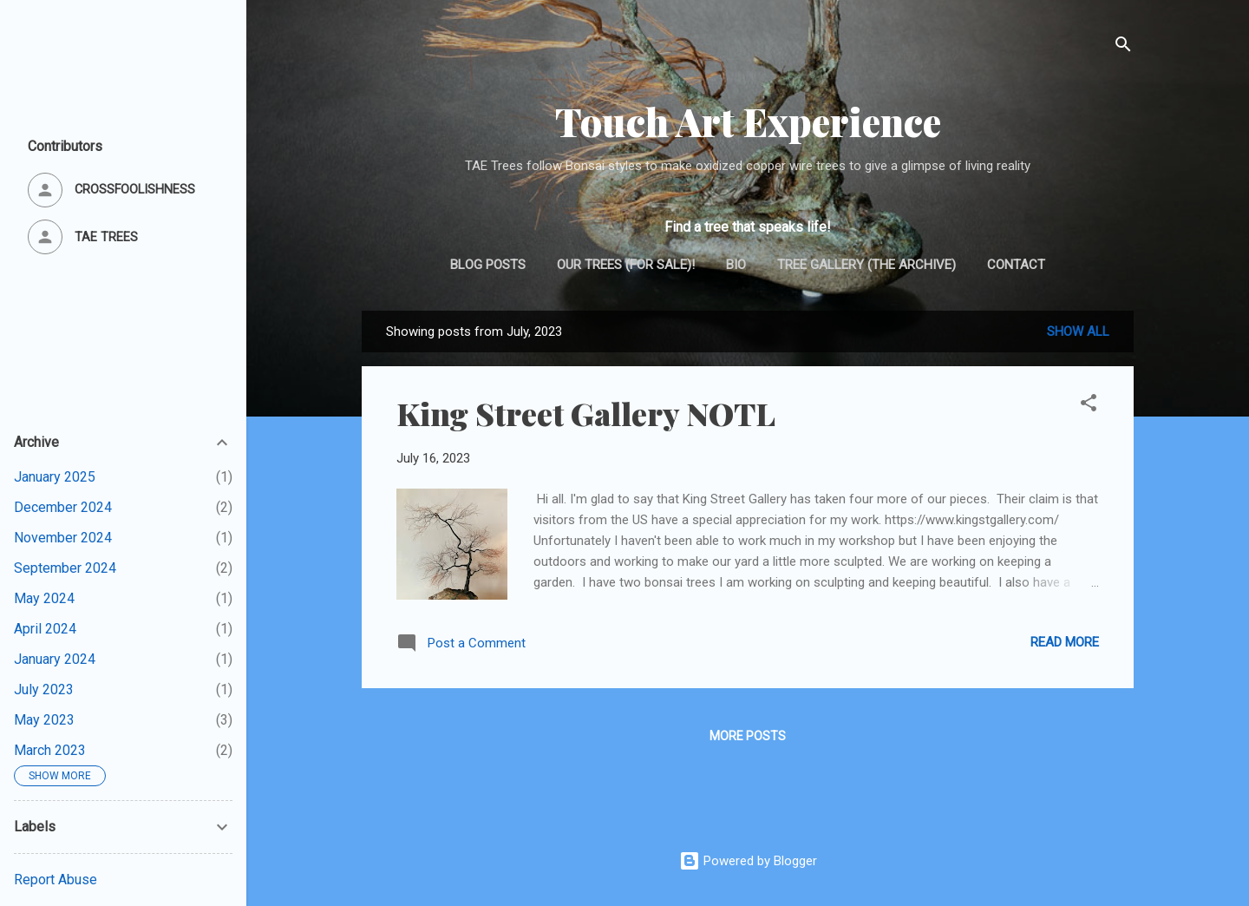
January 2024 (54, 659)
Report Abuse (55, 879)
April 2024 (45, 628)
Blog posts (488, 264)
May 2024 (44, 598)
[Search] (1123, 47)
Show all (1078, 331)
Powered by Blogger (748, 861)
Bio (736, 264)
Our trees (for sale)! (626, 264)
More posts (748, 736)
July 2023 (44, 689)
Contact (1016, 264)
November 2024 (63, 537)
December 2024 (63, 507)
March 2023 (50, 750)
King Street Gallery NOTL (585, 413)
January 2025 (54, 477)
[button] (1088, 405)
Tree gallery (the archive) (866, 264)
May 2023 (44, 720)
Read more (1064, 642)
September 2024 (65, 568)
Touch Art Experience (748, 121)
